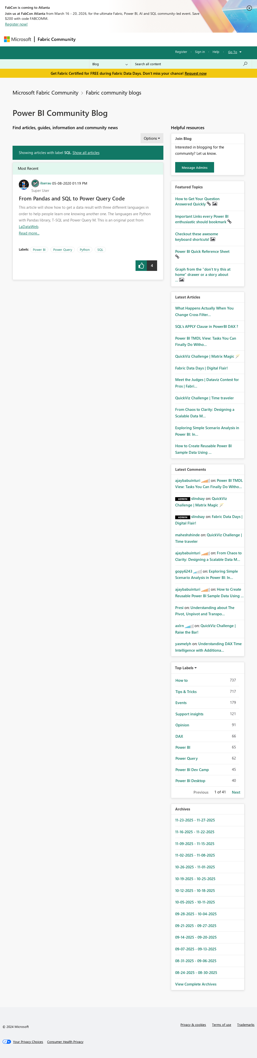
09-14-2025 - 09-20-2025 (196, 937)
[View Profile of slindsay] (198, 498)
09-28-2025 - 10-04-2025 (196, 913)
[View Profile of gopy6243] (183, 571)
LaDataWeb (28, 226)
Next (236, 792)
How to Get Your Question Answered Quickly (197, 201)
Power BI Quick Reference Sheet (202, 251)
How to (181, 680)
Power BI (39, 249)
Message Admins (195, 167)
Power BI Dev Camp (192, 769)
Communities (152, 39)
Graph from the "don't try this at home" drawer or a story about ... (202, 274)
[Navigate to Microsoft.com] (17, 39)
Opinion (182, 724)
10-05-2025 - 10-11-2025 (195, 901)
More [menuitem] (191, 39)
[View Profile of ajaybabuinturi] (187, 480)
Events (180, 702)
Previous (201, 792)
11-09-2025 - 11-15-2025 (194, 843)
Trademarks (245, 1024)
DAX (179, 736)
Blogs (174, 39)
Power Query (62, 249)
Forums (87, 39)
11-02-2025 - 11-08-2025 (195, 855)
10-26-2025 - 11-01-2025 (195, 866)
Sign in (200, 51)
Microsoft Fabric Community (45, 92)
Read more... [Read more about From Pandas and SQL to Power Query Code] (29, 233)
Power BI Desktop (190, 780)
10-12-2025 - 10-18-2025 (195, 890)
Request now (196, 73)
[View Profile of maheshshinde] (187, 534)
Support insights (189, 713)
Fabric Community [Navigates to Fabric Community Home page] (57, 39)
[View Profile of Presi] (179, 607)
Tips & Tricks (186, 691)
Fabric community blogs (113, 92)
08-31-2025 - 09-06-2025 (195, 960)
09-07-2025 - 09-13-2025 (195, 948)
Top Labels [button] (184, 667)
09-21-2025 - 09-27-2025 (195, 925)
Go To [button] (232, 52)
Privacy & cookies (193, 1024)
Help (216, 51)
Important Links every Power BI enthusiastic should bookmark (201, 219)
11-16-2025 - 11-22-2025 (194, 831)
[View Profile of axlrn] (179, 625)
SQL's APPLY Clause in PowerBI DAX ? (206, 326)
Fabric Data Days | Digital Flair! (201, 367)
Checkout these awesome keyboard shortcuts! (196, 236)
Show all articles (86, 152)
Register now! (16, 24)
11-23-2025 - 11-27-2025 (195, 819)
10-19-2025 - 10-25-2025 (195, 878)
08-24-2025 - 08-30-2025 (196, 972)
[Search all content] (191, 64)
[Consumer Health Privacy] (65, 1041)
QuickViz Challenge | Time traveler (204, 397)
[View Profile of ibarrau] (45, 182)
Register (181, 51)
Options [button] (150, 138)
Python (85, 249)
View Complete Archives (195, 984)
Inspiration (109, 39)
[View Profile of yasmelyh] (183, 643)
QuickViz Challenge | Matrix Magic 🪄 (207, 356)
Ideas (130, 39)
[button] (141, 265)
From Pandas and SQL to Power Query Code (72, 198)
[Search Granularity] (110, 64)
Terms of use (221, 1024)
